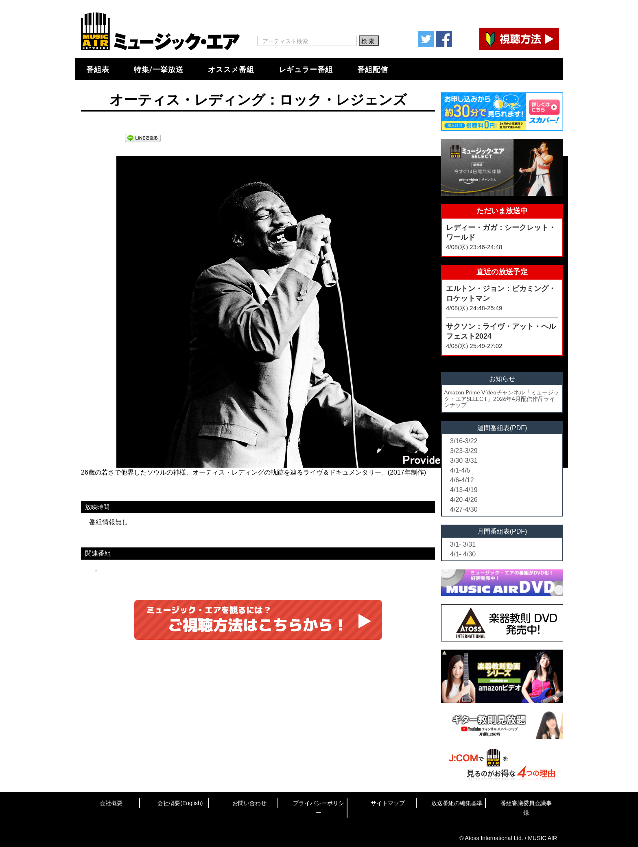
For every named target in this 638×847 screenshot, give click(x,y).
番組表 (97, 69)
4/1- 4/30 (463, 554)
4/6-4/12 (462, 480)
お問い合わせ (249, 803)
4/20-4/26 (464, 499)
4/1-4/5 (460, 470)
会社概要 (111, 803)
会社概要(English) (180, 803)
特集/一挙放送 (159, 69)
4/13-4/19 (464, 489)
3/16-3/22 (464, 441)
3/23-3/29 (464, 450)
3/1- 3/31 (463, 544)
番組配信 (372, 69)
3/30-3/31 (464, 460)
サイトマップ (388, 803)
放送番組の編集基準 (457, 803)
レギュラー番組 (306, 69)
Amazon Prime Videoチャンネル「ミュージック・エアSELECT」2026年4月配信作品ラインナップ (501, 398)
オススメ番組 (231, 69)
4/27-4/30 (464, 509)
